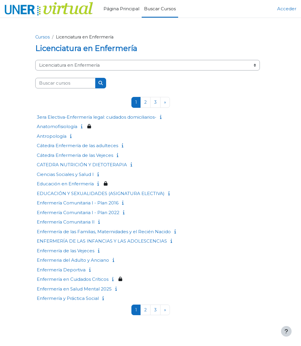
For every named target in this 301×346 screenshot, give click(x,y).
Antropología (51, 136)
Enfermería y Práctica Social (68, 298)
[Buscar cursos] (65, 83)
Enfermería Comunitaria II (66, 222)
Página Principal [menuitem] (121, 8)
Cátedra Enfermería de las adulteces (77, 146)
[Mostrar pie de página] (286, 331)
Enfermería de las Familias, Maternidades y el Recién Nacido (104, 231)
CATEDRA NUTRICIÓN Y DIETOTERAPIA (82, 165)
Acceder (286, 8)
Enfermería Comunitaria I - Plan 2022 (78, 212)
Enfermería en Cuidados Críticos (72, 279)
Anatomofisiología (57, 127)
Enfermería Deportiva (61, 270)
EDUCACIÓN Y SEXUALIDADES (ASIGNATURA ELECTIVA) (101, 193)
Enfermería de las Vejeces (65, 250)
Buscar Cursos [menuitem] (160, 8)
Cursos (42, 37)
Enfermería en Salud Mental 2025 (74, 289)
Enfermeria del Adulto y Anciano (73, 260)
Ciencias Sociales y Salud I (65, 174)
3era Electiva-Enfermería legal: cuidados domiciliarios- (96, 117)
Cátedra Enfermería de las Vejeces (75, 155)
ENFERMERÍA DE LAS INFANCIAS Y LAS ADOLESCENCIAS (102, 241)
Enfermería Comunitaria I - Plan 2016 (77, 203)
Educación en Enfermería (65, 184)
